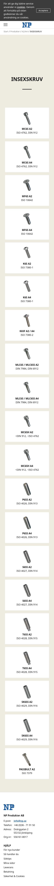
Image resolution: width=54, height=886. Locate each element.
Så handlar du (11, 854)
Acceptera (43, 10)
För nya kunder (12, 849)
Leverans (8, 867)
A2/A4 (25, 31)
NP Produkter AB (14, 815)
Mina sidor (9, 863)
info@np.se (20, 820)
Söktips (7, 858)
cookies (21, 7)
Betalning (9, 871)
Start (6, 31)
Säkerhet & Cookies (14, 876)
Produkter (15, 31)
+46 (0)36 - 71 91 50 (24, 825)
